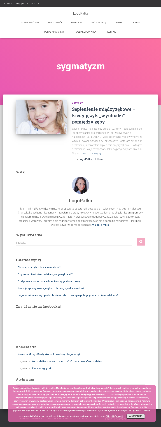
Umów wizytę (98, 22)
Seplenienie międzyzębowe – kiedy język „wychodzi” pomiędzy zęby (103, 115)
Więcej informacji (114, 416)
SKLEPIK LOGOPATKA (87, 32)
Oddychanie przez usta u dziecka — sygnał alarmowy (49, 281)
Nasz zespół (55, 22)
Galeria (135, 22)
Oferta (76, 22)
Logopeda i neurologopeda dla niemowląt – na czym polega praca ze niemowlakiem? (68, 295)
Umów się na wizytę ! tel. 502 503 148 (21, 3)
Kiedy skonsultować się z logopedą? (58, 354)
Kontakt (112, 32)
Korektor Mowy (27, 354)
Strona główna (30, 22)
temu (98, 159)
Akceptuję (135, 416)
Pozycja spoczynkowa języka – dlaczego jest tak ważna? (51, 288)
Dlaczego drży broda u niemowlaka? (39, 267)
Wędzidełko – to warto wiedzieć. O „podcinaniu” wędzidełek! (67, 361)
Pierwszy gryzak (41, 368)
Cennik (118, 22)
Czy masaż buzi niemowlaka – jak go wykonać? (45, 274)
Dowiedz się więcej (90, 153)
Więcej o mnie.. (101, 224)
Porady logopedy (55, 32)
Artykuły (77, 103)
